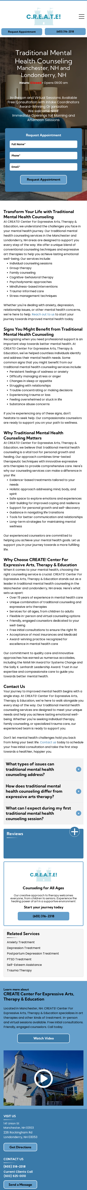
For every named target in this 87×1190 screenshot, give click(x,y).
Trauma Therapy (19, 970)
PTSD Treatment (19, 959)
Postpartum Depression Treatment (33, 953)
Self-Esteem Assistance (24, 965)
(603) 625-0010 (15, 1176)
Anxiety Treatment (21, 942)
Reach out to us (43, 314)
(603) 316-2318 (15, 1166)
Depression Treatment (24, 948)
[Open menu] (81, 16)
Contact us (48, 742)
